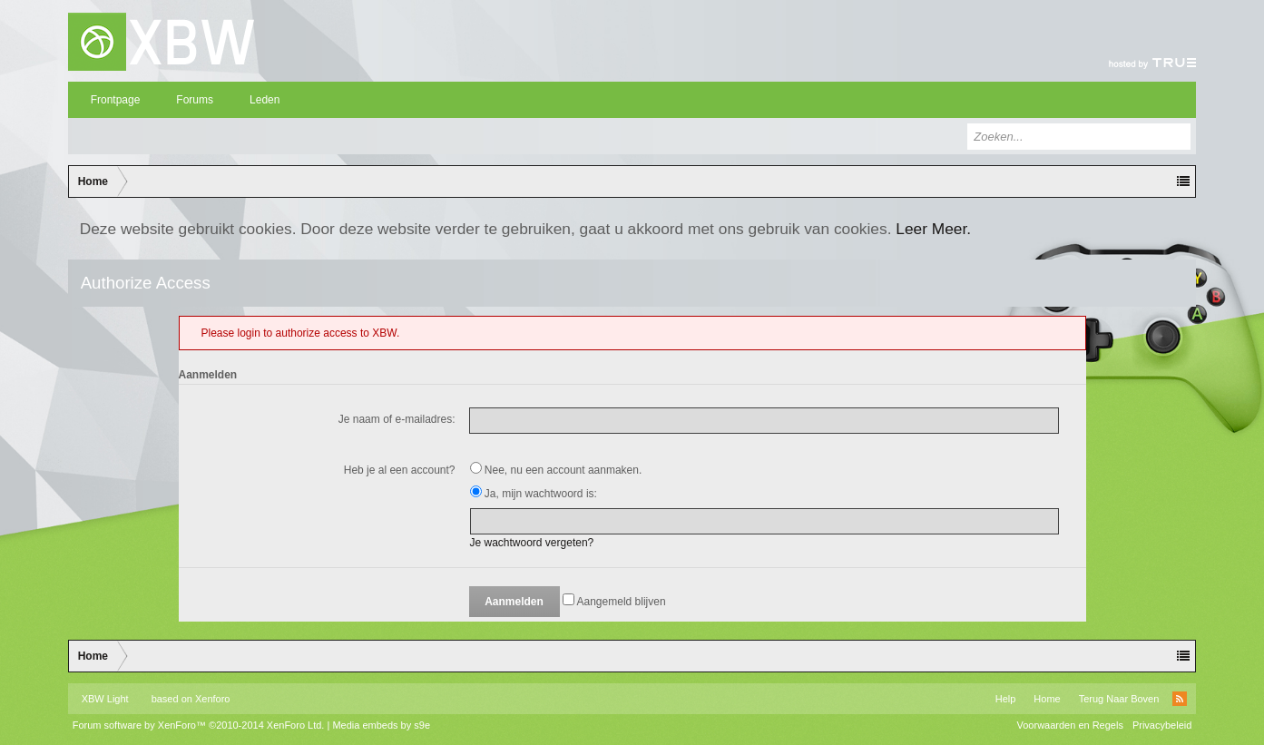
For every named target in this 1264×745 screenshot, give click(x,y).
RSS (1179, 698)
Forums (194, 99)
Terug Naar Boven (1119, 698)
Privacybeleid (1161, 725)
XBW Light (105, 698)
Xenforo (212, 698)
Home (1047, 698)
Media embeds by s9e (381, 725)
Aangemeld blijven (614, 601)
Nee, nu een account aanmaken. (556, 470)
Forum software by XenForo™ (199, 725)
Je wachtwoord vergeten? (532, 542)
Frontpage (116, 99)
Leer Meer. (933, 229)
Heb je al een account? (400, 470)
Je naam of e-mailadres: (397, 419)
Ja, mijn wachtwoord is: (533, 493)
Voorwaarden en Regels (1070, 725)
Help (1005, 698)
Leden (264, 99)
